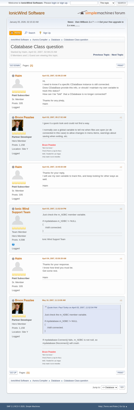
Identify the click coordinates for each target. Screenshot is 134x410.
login (54, 3)
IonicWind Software (27, 13)
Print (120, 66)
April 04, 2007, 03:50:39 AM (54, 258)
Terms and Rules (111, 406)
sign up (63, 3)
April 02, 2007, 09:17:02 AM (54, 117)
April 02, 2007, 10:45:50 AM (54, 167)
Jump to (96, 387)
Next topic (117, 54)
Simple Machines (33, 406)
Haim (18, 75)
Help (100, 406)
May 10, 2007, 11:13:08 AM (54, 300)
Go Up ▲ (123, 406)
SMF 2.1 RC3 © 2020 (16, 406)
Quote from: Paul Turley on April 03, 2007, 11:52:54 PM (72, 307)
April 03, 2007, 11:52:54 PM (54, 209)
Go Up (13, 373)
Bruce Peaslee (24, 117)
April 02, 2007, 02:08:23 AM (54, 76)
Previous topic (101, 54)
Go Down (15, 66)
